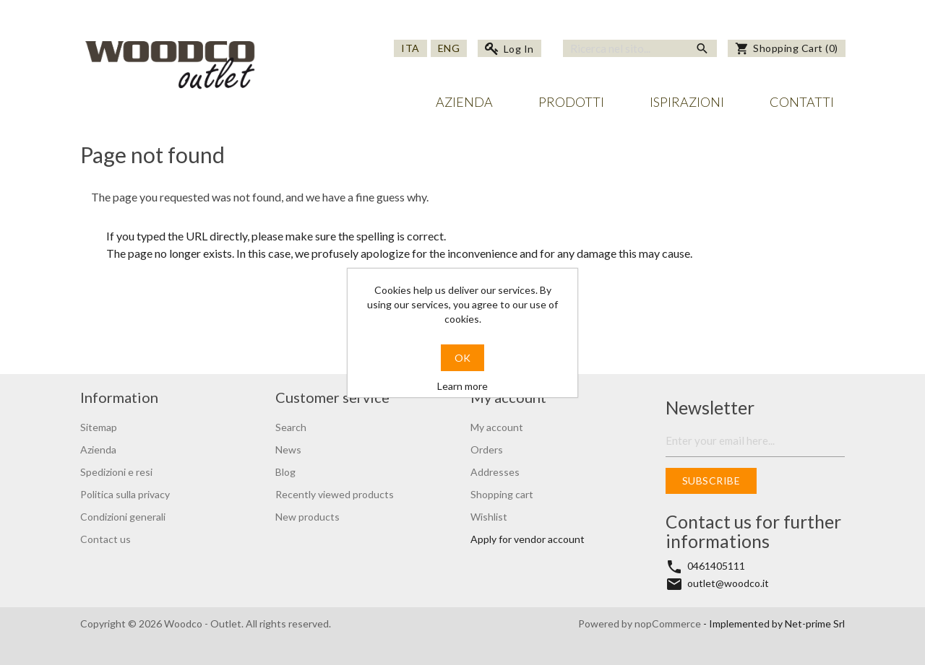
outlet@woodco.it (728, 583)
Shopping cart (501, 494)
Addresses (495, 472)
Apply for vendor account (527, 539)
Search (290, 427)
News (288, 449)
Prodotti (571, 102)
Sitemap (98, 427)
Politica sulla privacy (125, 494)
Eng (449, 48)
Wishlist (488, 516)
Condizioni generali (122, 516)
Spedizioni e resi (116, 472)
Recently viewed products (334, 494)
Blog (285, 472)
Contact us (105, 539)
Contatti (802, 102)
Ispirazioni (687, 102)
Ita (410, 48)
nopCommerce (668, 623)
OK (462, 358)
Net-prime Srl (815, 623)
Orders (486, 449)
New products (307, 516)
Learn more (462, 386)
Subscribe (711, 480)
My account (496, 427)
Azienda (464, 102)
